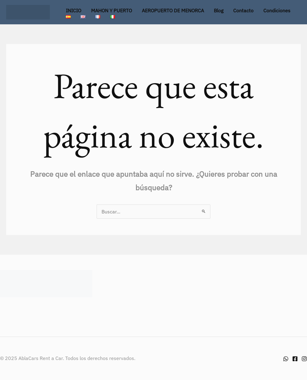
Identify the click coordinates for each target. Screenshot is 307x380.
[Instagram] (304, 359)
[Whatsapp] (286, 359)
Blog (218, 10)
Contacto (243, 10)
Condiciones (276, 10)
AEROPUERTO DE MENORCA (173, 10)
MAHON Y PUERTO (111, 10)
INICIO (73, 10)
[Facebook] (295, 359)
